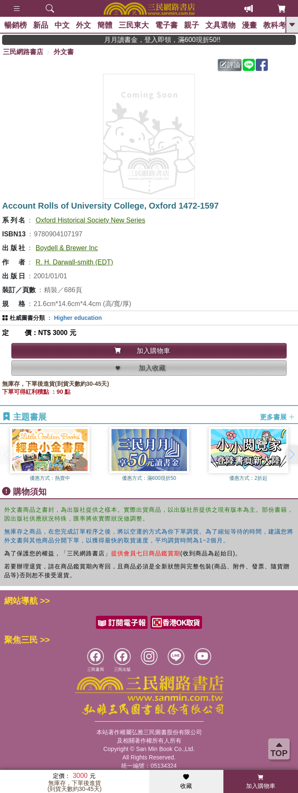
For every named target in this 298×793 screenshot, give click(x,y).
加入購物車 (260, 781)
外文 (83, 25)
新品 (40, 25)
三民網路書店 (23, 51)
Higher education (78, 317)
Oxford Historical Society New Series (90, 220)
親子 (191, 25)
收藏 (186, 781)
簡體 (104, 25)
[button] (291, 454)
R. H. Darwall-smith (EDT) (74, 262)
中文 (62, 25)
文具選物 (220, 25)
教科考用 (278, 25)
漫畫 (249, 25)
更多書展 (277, 417)
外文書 (64, 51)
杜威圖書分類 (27, 317)
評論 (230, 64)
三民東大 (134, 25)
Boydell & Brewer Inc (67, 247)
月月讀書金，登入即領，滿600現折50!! (171, 39)
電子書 (166, 25)
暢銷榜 (15, 25)
